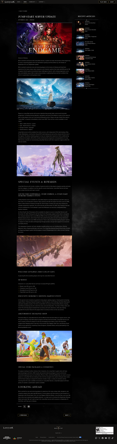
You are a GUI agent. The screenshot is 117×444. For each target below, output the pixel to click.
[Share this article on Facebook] (28, 406)
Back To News (22, 11)
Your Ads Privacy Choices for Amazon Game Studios (69, 437)
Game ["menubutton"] (19, 1)
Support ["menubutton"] (42, 1)
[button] (44, 38)
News (25, 1)
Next (67, 415)
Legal (37, 437)
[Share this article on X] (24, 406)
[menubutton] (58, 433)
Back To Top (58, 428)
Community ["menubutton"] (33, 1)
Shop (112, 2)
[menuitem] (19, 2)
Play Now (103, 2)
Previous (23, 415)
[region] (86, 54)
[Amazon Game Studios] (6, 438)
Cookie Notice (52, 437)
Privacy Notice (43, 437)
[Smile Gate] (17, 438)
